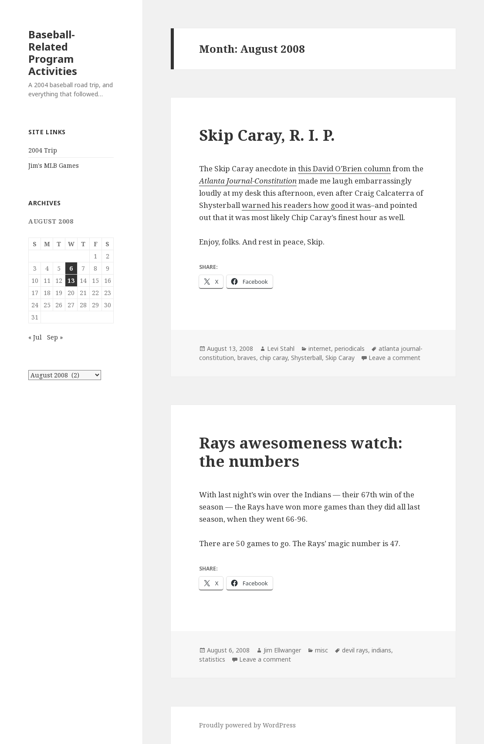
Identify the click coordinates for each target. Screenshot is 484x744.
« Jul (35, 337)
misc (321, 650)
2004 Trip (42, 150)
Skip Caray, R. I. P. (267, 135)
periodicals (350, 348)
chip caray (274, 357)
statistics (212, 659)
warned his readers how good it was (306, 205)
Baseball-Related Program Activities (52, 52)
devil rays (355, 650)
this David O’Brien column (344, 168)
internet (319, 348)
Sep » (55, 337)
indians (381, 650)
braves (246, 357)
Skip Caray (340, 357)
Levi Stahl (280, 348)
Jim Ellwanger (282, 650)
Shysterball (306, 357)
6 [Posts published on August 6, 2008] (71, 268)
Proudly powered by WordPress (247, 725)
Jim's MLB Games (53, 165)
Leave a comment (394, 357)
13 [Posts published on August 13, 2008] (71, 280)
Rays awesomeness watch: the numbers (301, 451)
